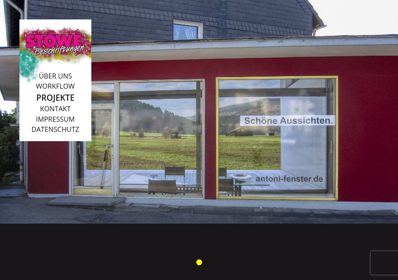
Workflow (55, 86)
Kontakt (55, 108)
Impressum (55, 119)
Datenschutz (55, 129)
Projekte (55, 97)
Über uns (55, 75)
